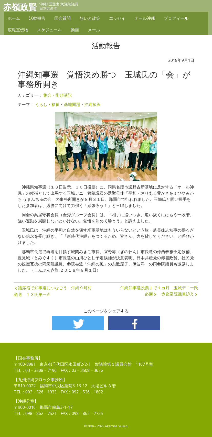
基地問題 (72, 104)
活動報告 (37, 18)
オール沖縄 (144, 18)
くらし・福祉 (47, 104)
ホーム (14, 18)
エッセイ (117, 18)
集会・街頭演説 (57, 95)
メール (94, 30)
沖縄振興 (92, 104)
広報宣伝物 (18, 30)
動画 (75, 30)
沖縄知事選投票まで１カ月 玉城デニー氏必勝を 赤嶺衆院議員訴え (159, 291)
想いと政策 (90, 18)
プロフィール (176, 18)
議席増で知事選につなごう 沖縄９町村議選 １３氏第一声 (53, 291)
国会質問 (62, 18)
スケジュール (49, 30)
